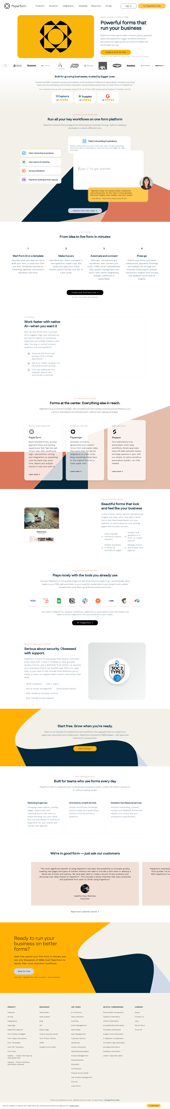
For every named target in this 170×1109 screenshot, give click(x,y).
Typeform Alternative (111, 1017)
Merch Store (140, 1026)
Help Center (44, 1013)
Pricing (108, 6)
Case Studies (44, 1017)
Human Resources (78, 1047)
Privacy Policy (97, 1100)
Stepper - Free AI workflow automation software (19, 1063)
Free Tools (12, 1052)
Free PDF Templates (16, 1047)
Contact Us (139, 1017)
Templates (83, 6)
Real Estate (75, 1030)
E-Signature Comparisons (113, 1039)
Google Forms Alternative (113, 1034)
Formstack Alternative (112, 1030)
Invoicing (74, 1021)
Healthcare (75, 1043)
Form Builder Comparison (113, 1013)
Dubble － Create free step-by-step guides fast (20, 1057)
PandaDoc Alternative (111, 1052)
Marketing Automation (80, 1052)
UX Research (76, 1069)
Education (75, 1065)
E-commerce (76, 1013)
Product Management (79, 1056)
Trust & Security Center (48, 1034)
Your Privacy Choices (47, 1039)
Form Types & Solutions (17, 1039)
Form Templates (14, 1043)
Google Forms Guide (47, 1047)
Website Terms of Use (82, 1100)
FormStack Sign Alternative (114, 1043)
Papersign (11, 1026)
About (137, 1013)
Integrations (12, 1021)
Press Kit (138, 1030)
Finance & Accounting (79, 1073)
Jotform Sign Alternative (113, 1056)
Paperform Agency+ (15, 1030)
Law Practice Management (81, 1078)
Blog (41, 1021)
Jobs (137, 1021)
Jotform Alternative (111, 1021)
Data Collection (77, 1017)
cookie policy (74, 1106)
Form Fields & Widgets (16, 1034)
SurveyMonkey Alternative (113, 1026)
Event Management (79, 1026)
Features (11, 1013)
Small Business (77, 1060)
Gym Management (78, 1034)
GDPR (41, 1043)
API (40, 1026)
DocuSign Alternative (111, 1047)
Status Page (44, 1030)
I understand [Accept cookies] (154, 1106)
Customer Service (78, 1039)
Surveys (74, 1082)
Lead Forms (76, 1086)
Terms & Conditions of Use (61, 1100)
